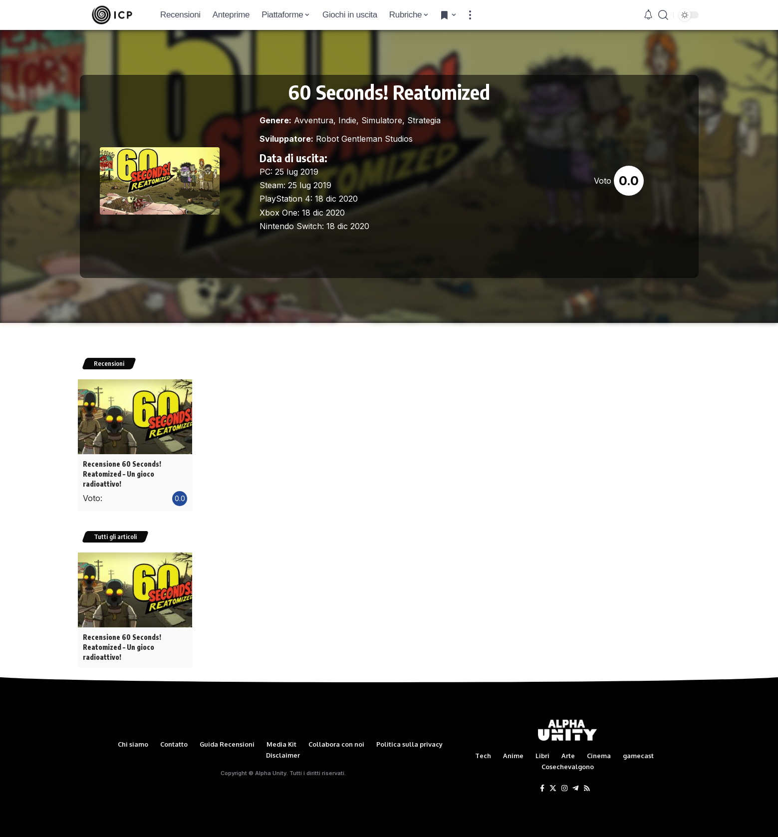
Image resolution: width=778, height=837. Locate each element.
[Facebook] (542, 788)
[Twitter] (553, 788)
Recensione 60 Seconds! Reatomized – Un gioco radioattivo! (122, 473)
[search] (663, 15)
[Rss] (587, 788)
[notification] (648, 14)
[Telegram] (575, 788)
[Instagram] (564, 788)
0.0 (629, 180)
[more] (470, 15)
